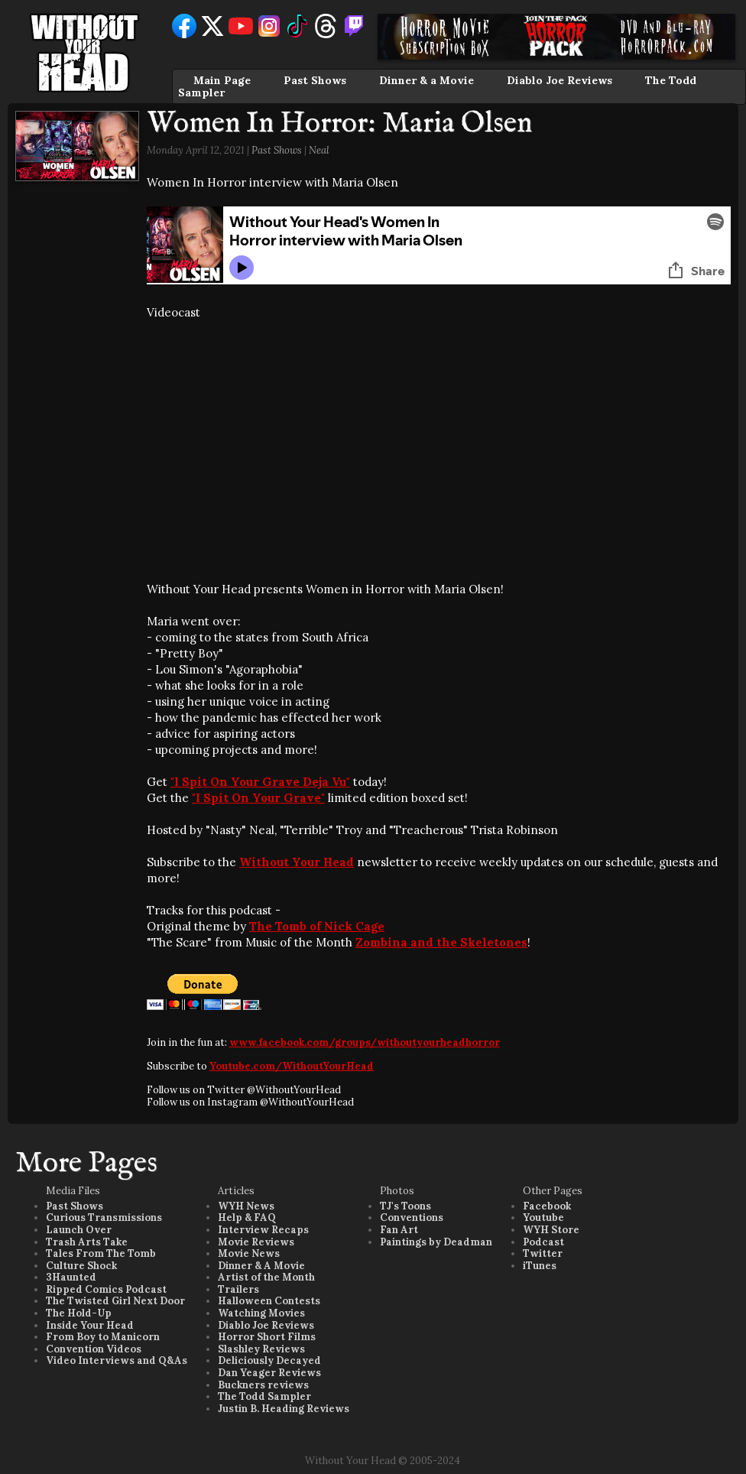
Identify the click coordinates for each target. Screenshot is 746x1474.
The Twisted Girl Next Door (115, 1300)
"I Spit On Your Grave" (258, 798)
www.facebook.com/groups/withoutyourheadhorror (364, 1042)
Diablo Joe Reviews (559, 80)
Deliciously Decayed (269, 1360)
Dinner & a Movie (426, 80)
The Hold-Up (79, 1313)
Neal (319, 150)
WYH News (246, 1206)
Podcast (543, 1241)
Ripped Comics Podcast (106, 1289)
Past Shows (315, 80)
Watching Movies (261, 1313)
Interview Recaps (263, 1229)
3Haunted (71, 1277)
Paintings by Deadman (436, 1241)
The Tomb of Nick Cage (316, 926)
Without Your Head (296, 862)
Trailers (238, 1289)
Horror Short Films (267, 1336)
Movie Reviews (256, 1241)
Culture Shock (81, 1265)
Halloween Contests (269, 1300)
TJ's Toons (405, 1206)
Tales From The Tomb (101, 1253)
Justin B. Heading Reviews (283, 1408)
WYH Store (551, 1229)
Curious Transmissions (104, 1217)
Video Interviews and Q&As (116, 1360)
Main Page (222, 80)
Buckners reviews (263, 1384)
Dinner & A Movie (261, 1265)
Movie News (249, 1253)
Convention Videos (93, 1349)
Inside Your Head (90, 1325)
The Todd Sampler (264, 1396)
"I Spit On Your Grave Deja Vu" (260, 781)
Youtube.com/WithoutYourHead (291, 1066)
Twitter (543, 1253)
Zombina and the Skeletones (441, 942)
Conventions (411, 1217)
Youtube (543, 1217)
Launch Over (79, 1229)
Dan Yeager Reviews (269, 1372)
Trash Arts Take (87, 1241)
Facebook (547, 1206)
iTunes (539, 1265)
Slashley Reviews (261, 1349)
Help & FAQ (247, 1217)
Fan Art (399, 1229)
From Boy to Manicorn (103, 1336)
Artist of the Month (266, 1277)
